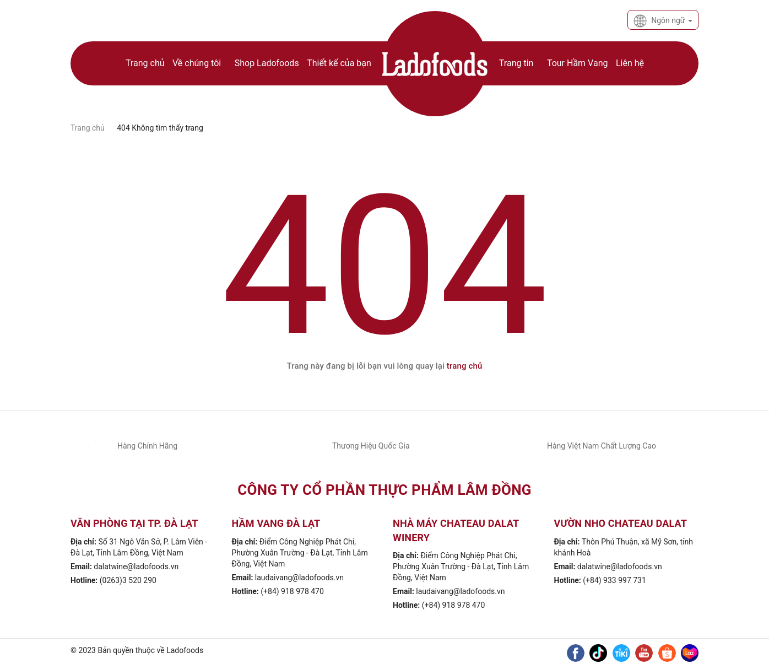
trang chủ (465, 366)
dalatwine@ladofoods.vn (136, 566)
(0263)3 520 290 (128, 580)
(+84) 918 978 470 (292, 591)
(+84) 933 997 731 (614, 580)
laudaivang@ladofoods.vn (299, 577)
